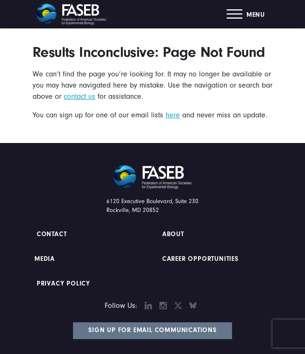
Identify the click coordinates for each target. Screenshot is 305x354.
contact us (79, 96)
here (173, 115)
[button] (245, 14)
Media (44, 259)
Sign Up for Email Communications (152, 330)
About (173, 234)
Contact (53, 234)
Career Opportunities (199, 259)
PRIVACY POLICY (63, 283)
